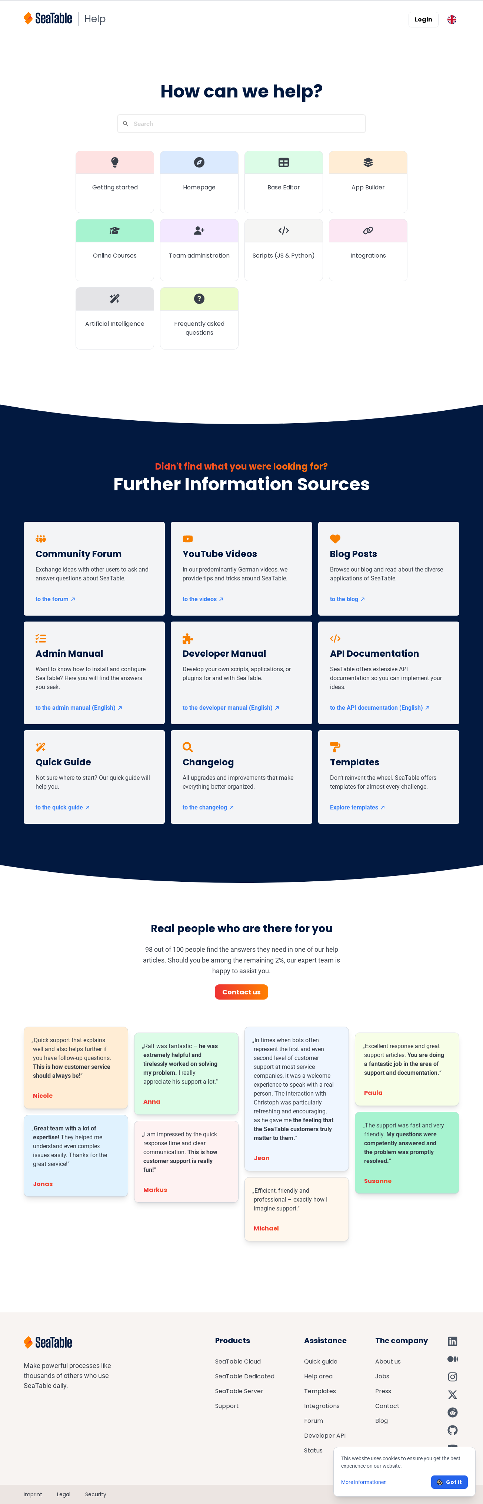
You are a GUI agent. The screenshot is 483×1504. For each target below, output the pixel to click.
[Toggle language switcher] (451, 19)
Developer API (325, 1435)
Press (383, 1391)
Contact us (241, 992)
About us (388, 1361)
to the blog (348, 599)
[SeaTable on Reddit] (452, 1412)
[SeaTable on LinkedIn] (452, 1341)
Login (423, 19)
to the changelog (208, 807)
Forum (313, 1421)
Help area (318, 1376)
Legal (63, 1494)
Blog (381, 1421)
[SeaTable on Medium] (452, 1359)
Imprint (33, 1494)
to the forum (56, 599)
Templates (320, 1391)
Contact (387, 1406)
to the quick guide (63, 807)
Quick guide (320, 1361)
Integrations (322, 1406)
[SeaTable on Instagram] (452, 1377)
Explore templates (358, 807)
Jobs (382, 1376)
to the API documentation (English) (380, 707)
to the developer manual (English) (231, 707)
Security (95, 1494)
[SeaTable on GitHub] (452, 1430)
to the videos (203, 599)
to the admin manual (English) (79, 707)
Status (313, 1450)
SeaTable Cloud (238, 1361)
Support (227, 1406)
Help (95, 19)
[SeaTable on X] (452, 1394)
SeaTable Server (239, 1391)
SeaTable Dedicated (244, 1376)
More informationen (364, 1482)
